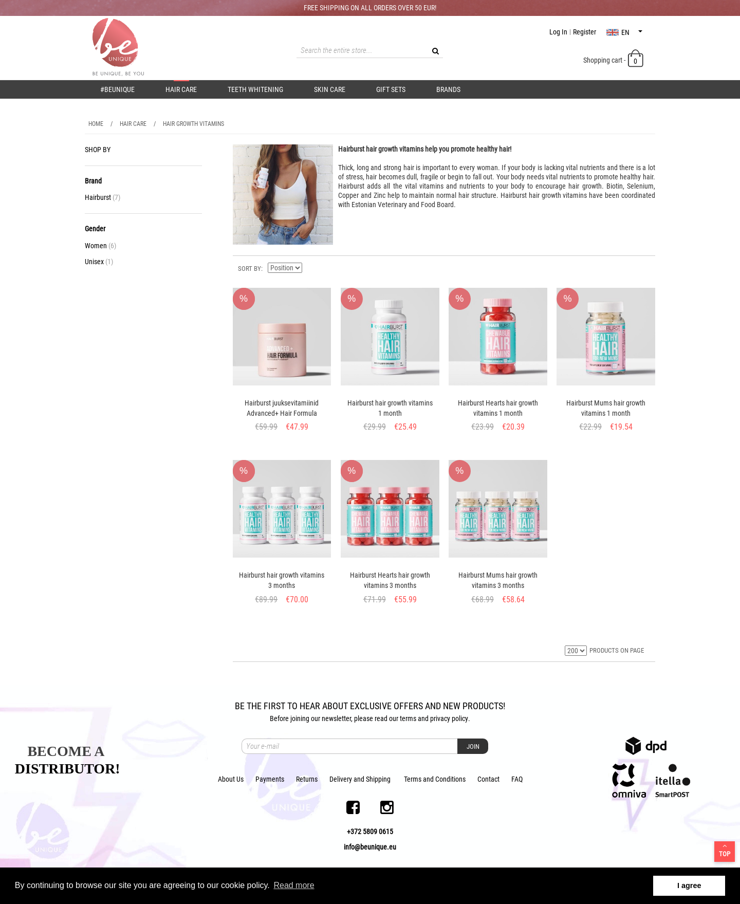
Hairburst (102, 197)
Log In (558, 32)
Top (724, 850)
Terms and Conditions (435, 779)
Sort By (249, 268)
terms (408, 718)
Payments (269, 779)
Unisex (99, 261)
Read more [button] (293, 885)
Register (584, 32)
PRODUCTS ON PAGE (616, 650)
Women (100, 246)
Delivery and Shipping (360, 779)
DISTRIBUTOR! (67, 769)
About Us (231, 779)
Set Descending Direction (311, 267)
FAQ (517, 779)
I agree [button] (689, 885)
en (624, 32)
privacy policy (449, 718)
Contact (488, 779)
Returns (307, 779)
